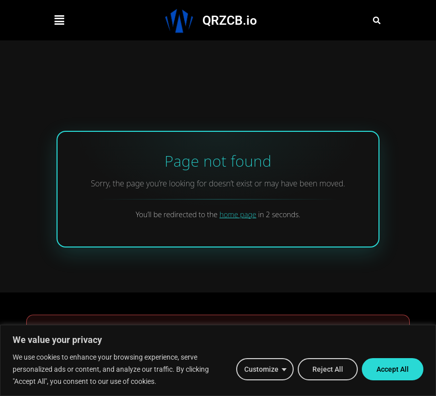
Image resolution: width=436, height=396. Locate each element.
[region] (218, 360)
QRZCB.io (229, 20)
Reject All (327, 369)
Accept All (392, 369)
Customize (261, 369)
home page (238, 214)
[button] (59, 20)
